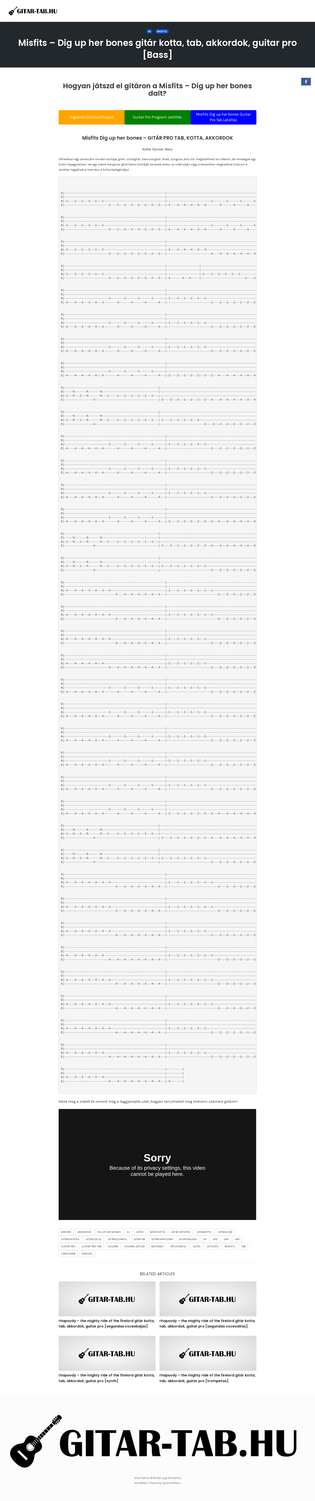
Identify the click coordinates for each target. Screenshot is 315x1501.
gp (204, 1240)
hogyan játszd (134, 1247)
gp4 (226, 1240)
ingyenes (157, 1247)
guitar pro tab (92, 1247)
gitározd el (94, 1240)
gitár (139, 1233)
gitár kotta (157, 1233)
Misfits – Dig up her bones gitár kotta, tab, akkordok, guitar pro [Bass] (157, 48)
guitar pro (68, 1247)
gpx (237, 1240)
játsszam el (178, 1247)
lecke (197, 1247)
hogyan (113, 1247)
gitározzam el (117, 1240)
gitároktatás (70, 1240)
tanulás (87, 1254)
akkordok (84, 1233)
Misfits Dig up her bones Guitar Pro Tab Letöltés (227, 117)
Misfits (162, 31)
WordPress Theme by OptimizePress (158, 1483)
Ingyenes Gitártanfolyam (88, 117)
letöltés (213, 1247)
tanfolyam (68, 1254)
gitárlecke (225, 1233)
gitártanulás (188, 1240)
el (128, 1233)
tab (243, 1247)
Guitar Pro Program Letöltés (157, 117)
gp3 (215, 1240)
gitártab (139, 1240)
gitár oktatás (181, 1233)
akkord (66, 1233)
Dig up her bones (109, 1233)
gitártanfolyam (162, 1240)
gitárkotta (204, 1233)
